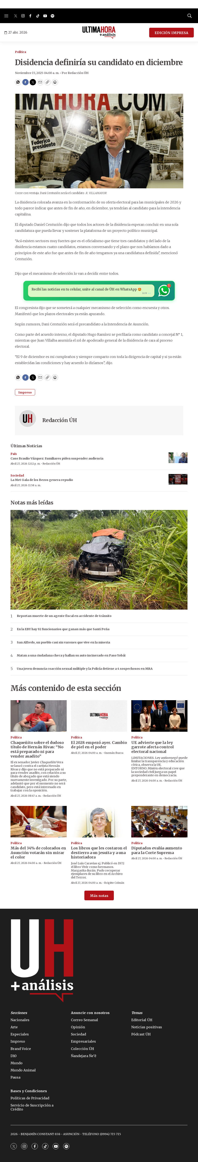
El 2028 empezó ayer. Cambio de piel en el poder (99, 745)
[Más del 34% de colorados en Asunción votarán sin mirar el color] (39, 821)
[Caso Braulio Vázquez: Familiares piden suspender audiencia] (178, 457)
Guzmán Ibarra (113, 752)
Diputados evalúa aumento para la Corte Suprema (156, 850)
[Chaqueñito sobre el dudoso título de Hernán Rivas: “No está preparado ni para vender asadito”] (39, 716)
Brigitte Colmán (114, 882)
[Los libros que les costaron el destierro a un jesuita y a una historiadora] (99, 821)
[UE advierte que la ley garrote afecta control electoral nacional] (159, 716)
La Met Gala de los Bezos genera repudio (42, 480)
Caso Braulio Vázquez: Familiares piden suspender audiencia (57, 458)
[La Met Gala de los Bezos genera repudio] (178, 479)
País (14, 454)
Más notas (99, 896)
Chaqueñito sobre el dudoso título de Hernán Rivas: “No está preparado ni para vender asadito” (37, 749)
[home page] (99, 32)
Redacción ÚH (59, 420)
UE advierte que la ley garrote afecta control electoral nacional (152, 747)
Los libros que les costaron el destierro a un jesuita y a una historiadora (99, 853)
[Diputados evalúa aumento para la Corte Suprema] (159, 821)
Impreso (25, 392)
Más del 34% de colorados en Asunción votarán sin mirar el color (38, 853)
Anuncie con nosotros (90, 1013)
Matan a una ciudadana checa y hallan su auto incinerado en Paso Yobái (71, 655)
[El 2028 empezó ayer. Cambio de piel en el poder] (99, 716)
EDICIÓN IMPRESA (171, 33)
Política (20, 52)
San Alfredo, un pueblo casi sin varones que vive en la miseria (63, 642)
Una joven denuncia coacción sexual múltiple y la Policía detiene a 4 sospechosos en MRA (85, 669)
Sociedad (17, 475)
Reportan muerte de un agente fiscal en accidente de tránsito (64, 616)
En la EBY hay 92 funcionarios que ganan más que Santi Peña (63, 629)
